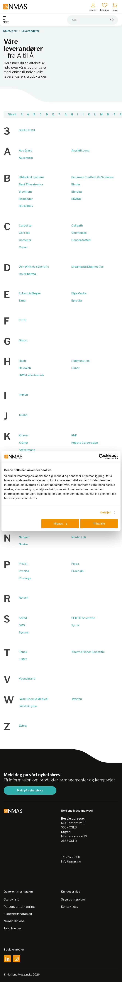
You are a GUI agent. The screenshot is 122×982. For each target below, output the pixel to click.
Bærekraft (11, 899)
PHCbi (23, 563)
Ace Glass (25, 150)
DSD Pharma (27, 274)
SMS (22, 625)
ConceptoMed (81, 240)
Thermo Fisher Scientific (88, 652)
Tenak (23, 652)
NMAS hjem (10, 31)
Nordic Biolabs (14, 921)
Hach (22, 360)
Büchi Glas (26, 206)
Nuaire (23, 544)
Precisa (24, 571)
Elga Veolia (78, 293)
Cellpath (77, 225)
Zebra (23, 725)
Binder (75, 184)
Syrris (75, 625)
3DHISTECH (27, 130)
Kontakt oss (69, 906)
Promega (25, 578)
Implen (23, 394)
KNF (74, 435)
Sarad (23, 618)
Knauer (23, 435)
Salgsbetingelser (73, 899)
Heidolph (25, 368)
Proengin (77, 571)
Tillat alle (99, 523)
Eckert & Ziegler (30, 293)
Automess (26, 157)
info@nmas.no (71, 861)
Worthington (28, 706)
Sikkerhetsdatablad (18, 914)
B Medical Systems (31, 177)
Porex (75, 563)
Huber (75, 368)
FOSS (22, 320)
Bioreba (76, 191)
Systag (23, 632)
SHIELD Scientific (83, 618)
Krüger (23, 442)
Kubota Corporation (84, 442)
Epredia (76, 300)
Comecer (25, 240)
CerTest (24, 232)
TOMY (23, 659)
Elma (22, 300)
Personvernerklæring (19, 906)
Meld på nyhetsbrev (30, 790)
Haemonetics (80, 360)
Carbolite (25, 225)
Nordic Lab (78, 537)
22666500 (73, 857)
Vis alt (12, 114)
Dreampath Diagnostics (87, 266)
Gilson (23, 340)
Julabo (23, 415)
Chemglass (79, 232)
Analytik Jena (80, 150)
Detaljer (105, 512)
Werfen (77, 699)
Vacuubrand (27, 678)
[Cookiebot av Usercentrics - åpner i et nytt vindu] (101, 456)
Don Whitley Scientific (34, 266)
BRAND (76, 199)
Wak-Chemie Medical (34, 699)
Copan (23, 247)
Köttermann (27, 450)
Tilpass (60, 523)
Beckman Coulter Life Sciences (92, 177)
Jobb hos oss (13, 928)
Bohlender (26, 199)
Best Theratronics (31, 184)
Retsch (23, 597)
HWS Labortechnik (31, 375)
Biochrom (25, 191)
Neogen (24, 537)
